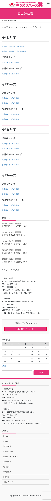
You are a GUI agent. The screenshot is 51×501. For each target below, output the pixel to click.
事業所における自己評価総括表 (14, 51)
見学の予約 (7, 472)
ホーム (5, 436)
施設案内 (6, 467)
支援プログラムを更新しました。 (15, 235)
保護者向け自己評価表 (10, 63)
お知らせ (18, 223)
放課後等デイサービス (11, 457)
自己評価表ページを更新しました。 (15, 226)
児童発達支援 (8, 451)
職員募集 (6, 477)
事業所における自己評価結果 (13, 46)
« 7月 (4, 366)
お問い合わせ (8, 482)
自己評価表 (7, 446)
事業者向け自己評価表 (10, 103)
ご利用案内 (7, 462)
